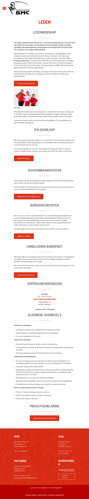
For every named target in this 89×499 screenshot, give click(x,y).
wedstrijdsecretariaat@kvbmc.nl (25, 478)
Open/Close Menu (4, 8)
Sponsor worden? (64, 477)
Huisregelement (57, 488)
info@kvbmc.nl (24, 476)
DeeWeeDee (60, 495)
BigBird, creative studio (39, 495)
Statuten (43, 488)
